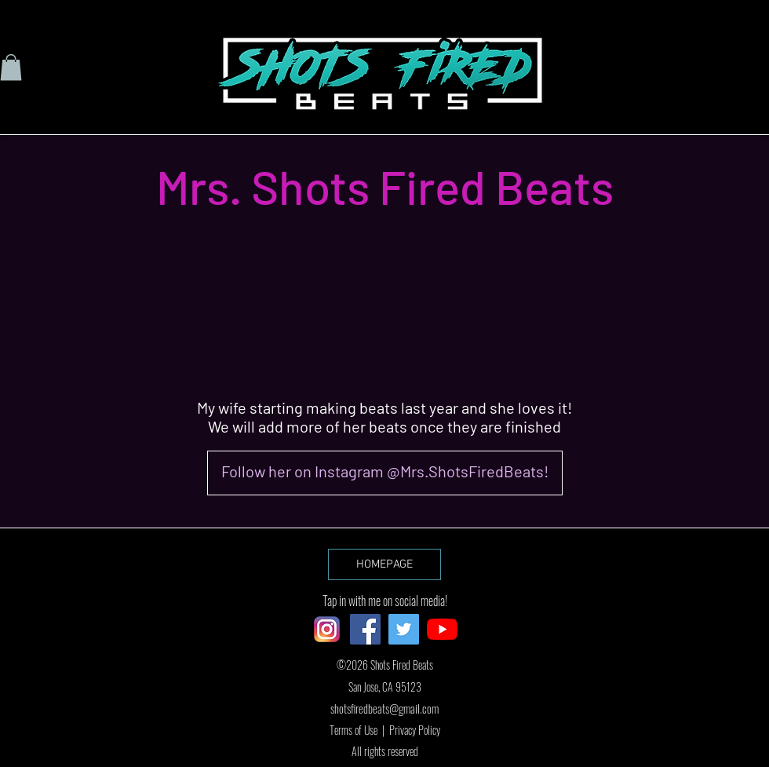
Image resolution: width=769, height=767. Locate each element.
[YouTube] (442, 629)
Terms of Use (353, 729)
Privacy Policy (414, 729)
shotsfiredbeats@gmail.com (384, 708)
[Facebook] (365, 629)
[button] (11, 67)
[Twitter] (403, 629)
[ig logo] (327, 629)
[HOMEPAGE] (384, 564)
